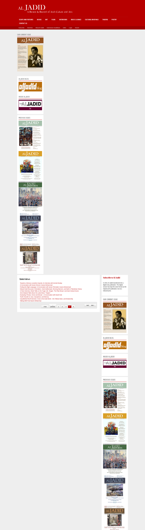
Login (70, 28)
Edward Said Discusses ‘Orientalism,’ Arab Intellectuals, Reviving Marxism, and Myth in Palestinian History (51, 289)
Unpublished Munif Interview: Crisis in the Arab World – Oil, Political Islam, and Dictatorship (46, 299)
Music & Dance (76, 19)
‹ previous (52, 306)
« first (45, 306)
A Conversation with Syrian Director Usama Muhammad (36, 285)
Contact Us (23, 23)
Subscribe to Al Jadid (111, 278)
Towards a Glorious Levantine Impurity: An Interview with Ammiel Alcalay (41, 283)
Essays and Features (26, 19)
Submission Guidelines (53, 28)
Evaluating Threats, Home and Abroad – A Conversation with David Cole (41, 295)
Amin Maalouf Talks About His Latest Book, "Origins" (35, 293)
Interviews (63, 19)
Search (77, 28)
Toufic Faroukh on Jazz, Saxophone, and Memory (34, 297)
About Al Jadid (39, 28)
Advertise (30, 28)
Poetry (114, 19)
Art (46, 19)
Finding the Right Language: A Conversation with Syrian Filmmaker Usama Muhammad (45, 287)
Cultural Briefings (92, 19)
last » (92, 305)
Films (53, 19)
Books (39, 19)
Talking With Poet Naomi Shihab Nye (30, 301)
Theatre (105, 19)
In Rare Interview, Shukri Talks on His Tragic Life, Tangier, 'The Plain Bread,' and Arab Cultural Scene (49, 291)
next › (87, 305)
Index (64, 28)
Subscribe (21, 28)
